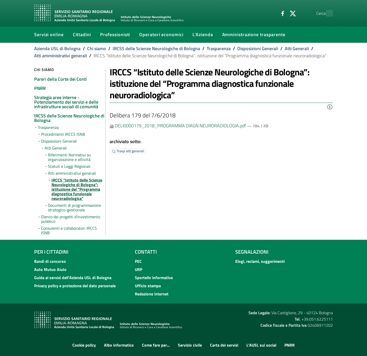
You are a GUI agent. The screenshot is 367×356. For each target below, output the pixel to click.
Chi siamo (96, 48)
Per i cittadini (51, 252)
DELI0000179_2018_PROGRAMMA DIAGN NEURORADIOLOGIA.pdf (178, 125)
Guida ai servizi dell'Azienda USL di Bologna (72, 278)
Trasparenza (219, 48)
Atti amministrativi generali (60, 55)
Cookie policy (84, 345)
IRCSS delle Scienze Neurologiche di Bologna (156, 48)
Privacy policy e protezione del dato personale (75, 286)
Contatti (146, 252)
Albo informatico (119, 345)
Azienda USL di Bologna (57, 48)
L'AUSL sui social (261, 345)
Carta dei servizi (224, 345)
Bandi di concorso (50, 261)
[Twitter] (282, 13)
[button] (330, 106)
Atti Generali (297, 48)
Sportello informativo (154, 278)
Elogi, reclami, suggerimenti (260, 261)
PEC (138, 261)
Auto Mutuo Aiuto (50, 269)
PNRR (289, 345)
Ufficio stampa (148, 286)
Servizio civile (190, 345)
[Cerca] (327, 13)
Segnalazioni (251, 252)
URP (138, 269)
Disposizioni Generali (257, 48)
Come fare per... (156, 345)
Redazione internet (151, 294)
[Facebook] (271, 13)
